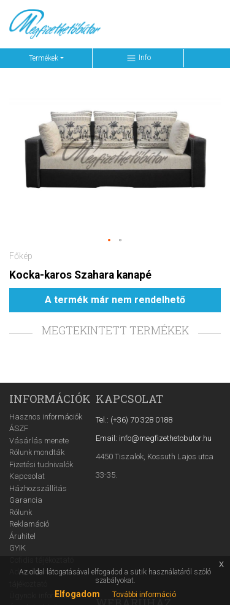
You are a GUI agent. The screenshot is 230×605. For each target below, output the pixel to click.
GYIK (17, 547)
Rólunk (20, 512)
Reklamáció (29, 523)
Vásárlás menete (39, 440)
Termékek (43, 58)
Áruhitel (22, 536)
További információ (144, 594)
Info (138, 58)
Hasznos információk (45, 416)
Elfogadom (77, 594)
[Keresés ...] (134, 24)
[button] (109, 240)
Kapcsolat (27, 476)
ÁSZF (18, 428)
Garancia (25, 500)
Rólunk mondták (36, 452)
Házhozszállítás (38, 488)
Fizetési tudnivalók (41, 464)
